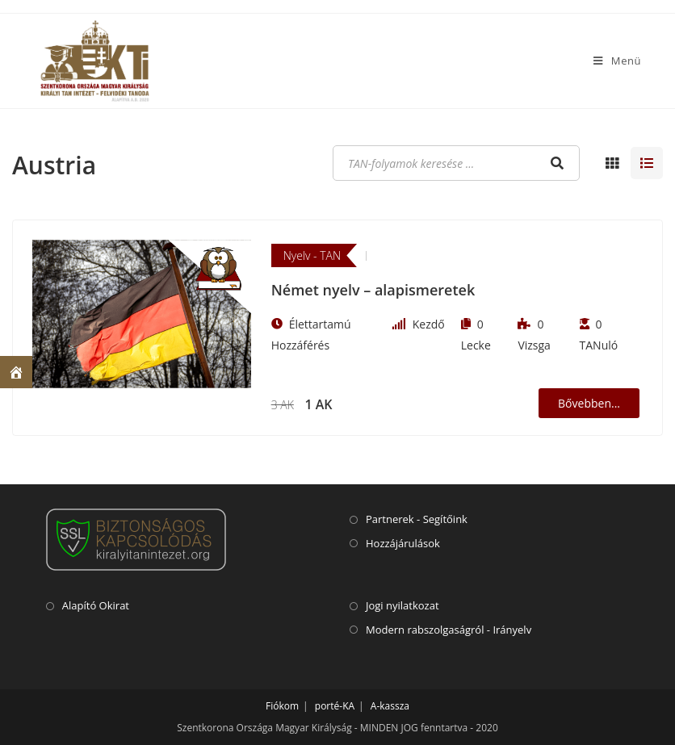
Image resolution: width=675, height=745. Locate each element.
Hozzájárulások (403, 543)
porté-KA (334, 706)
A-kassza (390, 706)
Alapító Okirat (95, 605)
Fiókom (282, 706)
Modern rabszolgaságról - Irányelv (448, 629)
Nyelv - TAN (312, 255)
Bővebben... (589, 403)
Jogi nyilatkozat (402, 605)
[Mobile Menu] (617, 60)
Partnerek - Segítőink (416, 519)
